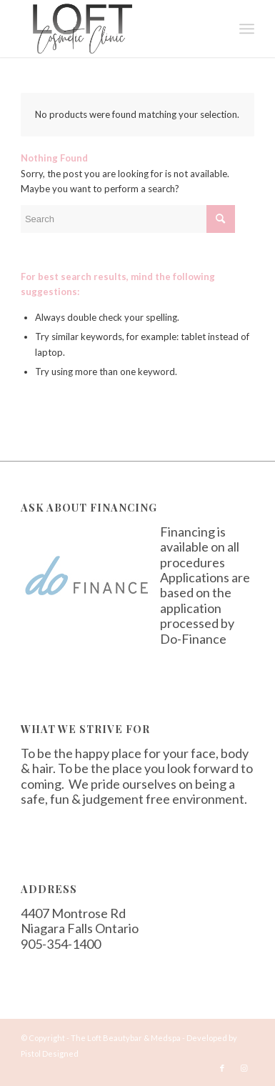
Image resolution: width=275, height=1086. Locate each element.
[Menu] (246, 28)
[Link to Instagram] (243, 1068)
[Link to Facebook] (222, 1068)
